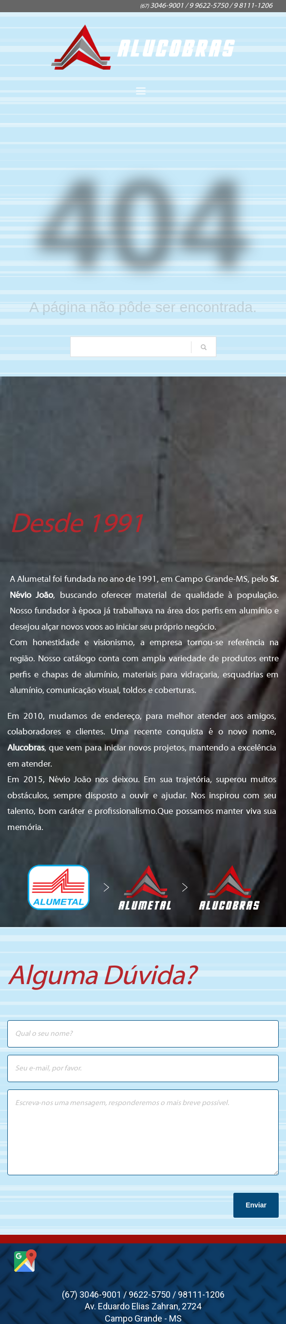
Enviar (256, 1205)
